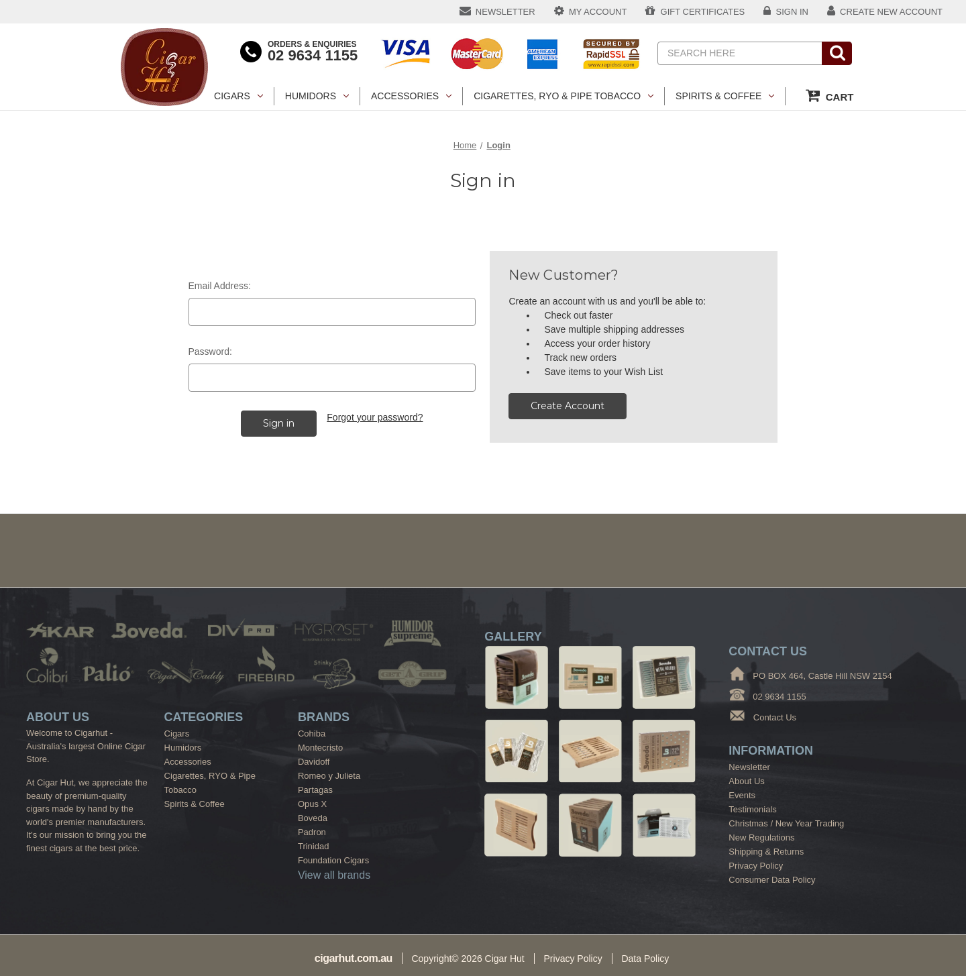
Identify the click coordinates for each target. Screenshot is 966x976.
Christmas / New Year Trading (786, 823)
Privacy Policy (756, 866)
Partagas (315, 790)
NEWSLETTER (497, 11)
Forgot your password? (375, 417)
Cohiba (311, 733)
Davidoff (313, 762)
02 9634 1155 (313, 55)
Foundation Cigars (333, 860)
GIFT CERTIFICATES (695, 11)
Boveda (312, 818)
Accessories (411, 96)
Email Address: (220, 285)
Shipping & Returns (766, 852)
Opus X (312, 804)
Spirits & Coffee (725, 96)
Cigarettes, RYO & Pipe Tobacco (563, 96)
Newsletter (749, 767)
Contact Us (774, 717)
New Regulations (761, 837)
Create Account (567, 406)
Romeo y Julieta (329, 776)
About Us (746, 781)
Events (742, 795)
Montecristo (320, 748)
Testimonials (753, 809)
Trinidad (313, 846)
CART (829, 95)
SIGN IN (785, 11)
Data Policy (645, 958)
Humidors (317, 96)
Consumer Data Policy (772, 880)
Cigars (238, 96)
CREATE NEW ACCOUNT (885, 11)
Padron (312, 832)
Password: (210, 351)
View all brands (334, 875)
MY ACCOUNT (590, 11)
